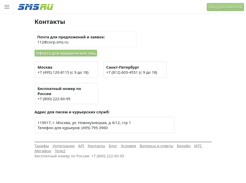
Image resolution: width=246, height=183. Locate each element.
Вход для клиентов (225, 7)
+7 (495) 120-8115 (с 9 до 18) (63, 72)
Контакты (96, 145)
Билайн (184, 145)
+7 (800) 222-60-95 (54, 98)
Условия (128, 145)
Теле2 (60, 150)
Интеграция (63, 145)
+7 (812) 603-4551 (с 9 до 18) (131, 72)
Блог (113, 145)
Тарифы (42, 145)
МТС (198, 145)
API (81, 145)
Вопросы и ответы (156, 145)
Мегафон (43, 150)
